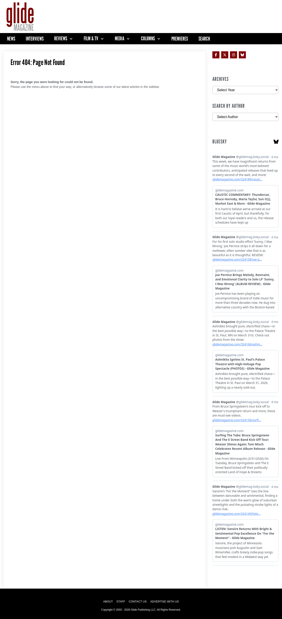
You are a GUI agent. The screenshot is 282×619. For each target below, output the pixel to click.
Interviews (35, 38)
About (108, 601)
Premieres (179, 38)
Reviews (60, 38)
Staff (120, 601)
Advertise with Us (164, 601)
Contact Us (138, 601)
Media (119, 38)
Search (204, 38)
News (11, 38)
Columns (148, 38)
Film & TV (91, 38)
